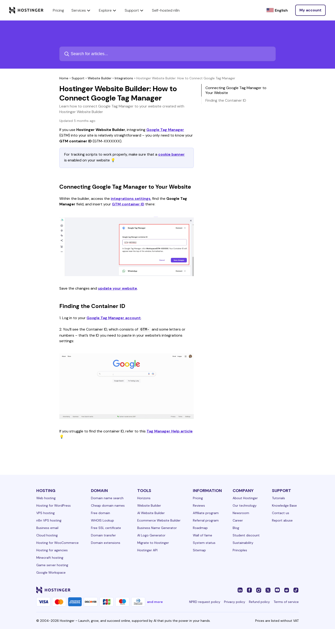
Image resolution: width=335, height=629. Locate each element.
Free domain (100, 513)
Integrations (124, 78)
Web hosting (46, 498)
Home (63, 78)
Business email (47, 528)
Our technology (245, 505)
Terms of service (286, 602)
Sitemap (199, 550)
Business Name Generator (157, 528)
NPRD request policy (204, 602)
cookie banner (171, 154)
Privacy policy (234, 602)
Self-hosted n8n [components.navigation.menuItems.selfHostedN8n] (166, 10)
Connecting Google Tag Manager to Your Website (235, 90)
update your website (117, 288)
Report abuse (282, 520)
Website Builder (99, 78)
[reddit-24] (286, 590)
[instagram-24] (258, 590)
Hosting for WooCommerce (57, 543)
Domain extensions (105, 543)
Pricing (198, 498)
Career (238, 520)
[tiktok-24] (296, 590)
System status (204, 543)
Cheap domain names (108, 505)
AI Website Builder (151, 513)
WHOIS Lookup (102, 520)
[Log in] (310, 10)
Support (78, 78)
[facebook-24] (249, 590)
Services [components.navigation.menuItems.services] (81, 10)
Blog (236, 528)
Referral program (206, 520)
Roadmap (200, 528)
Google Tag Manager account (114, 317)
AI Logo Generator (151, 535)
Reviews (199, 505)
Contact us (280, 513)
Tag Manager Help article (170, 431)
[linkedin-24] (240, 590)
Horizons (144, 498)
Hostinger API (147, 550)
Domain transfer (103, 535)
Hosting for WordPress (53, 505)
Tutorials (278, 498)
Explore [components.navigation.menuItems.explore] (108, 10)
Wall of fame (202, 535)
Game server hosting (52, 565)
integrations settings (131, 198)
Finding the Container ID (225, 100)
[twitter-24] (268, 590)
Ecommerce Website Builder (159, 520)
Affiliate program (206, 513)
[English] (277, 10)
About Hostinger (245, 498)
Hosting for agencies (52, 550)
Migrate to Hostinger (153, 543)
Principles (240, 550)
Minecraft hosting (49, 557)
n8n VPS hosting (48, 520)
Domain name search (107, 498)
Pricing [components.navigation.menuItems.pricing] (58, 10)
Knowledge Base (284, 505)
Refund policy (259, 602)
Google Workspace (51, 572)
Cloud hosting (47, 535)
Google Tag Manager (165, 129)
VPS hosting (45, 513)
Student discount (246, 535)
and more (155, 602)
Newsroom (241, 513)
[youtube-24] (277, 590)
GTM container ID (128, 204)
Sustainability (243, 543)
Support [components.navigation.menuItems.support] (134, 10)
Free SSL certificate (106, 528)
